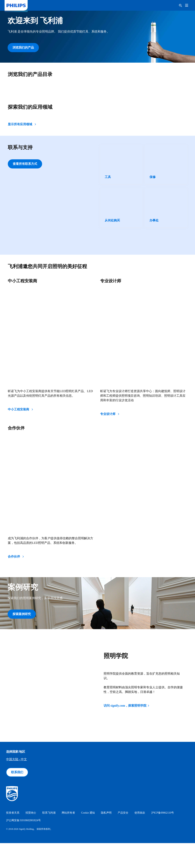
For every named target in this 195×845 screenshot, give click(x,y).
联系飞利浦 (49, 814)
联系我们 (17, 774)
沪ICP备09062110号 (162, 814)
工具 (108, 178)
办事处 (154, 221)
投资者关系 (12, 814)
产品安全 (123, 814)
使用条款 (139, 814)
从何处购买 (112, 221)
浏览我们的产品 (23, 47)
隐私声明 (106, 814)
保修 (152, 178)
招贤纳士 (31, 814)
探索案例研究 (22, 615)
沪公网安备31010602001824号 (23, 822)
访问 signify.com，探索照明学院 (127, 707)
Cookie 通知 (88, 814)
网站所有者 (68, 814)
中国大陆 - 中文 (16, 761)
